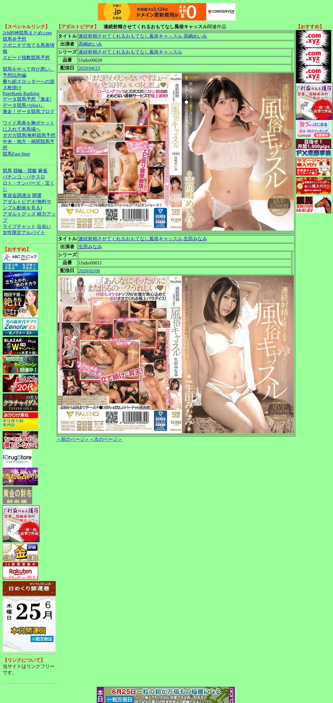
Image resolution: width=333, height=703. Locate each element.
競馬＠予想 (14, 39)
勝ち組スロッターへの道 (29, 81)
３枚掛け (12, 87)
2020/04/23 (89, 68)
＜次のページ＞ (105, 439)
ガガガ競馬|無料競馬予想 (29, 135)
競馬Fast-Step (16, 153)
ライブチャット (19, 226)
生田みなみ (90, 246)
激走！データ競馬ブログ (29, 111)
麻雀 (42, 170)
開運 (37, 195)
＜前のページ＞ (72, 439)
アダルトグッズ (19, 213)
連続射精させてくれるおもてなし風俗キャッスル (130, 51)
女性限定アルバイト (24, 232)
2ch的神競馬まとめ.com (27, 32)
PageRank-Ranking (21, 93)
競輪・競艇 (25, 170)
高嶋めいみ (90, 44)
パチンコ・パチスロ (24, 176)
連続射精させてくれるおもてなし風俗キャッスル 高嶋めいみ (142, 36)
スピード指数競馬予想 (26, 57)
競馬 (7, 170)
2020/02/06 (89, 270)
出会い (44, 226)
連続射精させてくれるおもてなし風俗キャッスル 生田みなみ (142, 238)
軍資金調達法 (17, 195)
